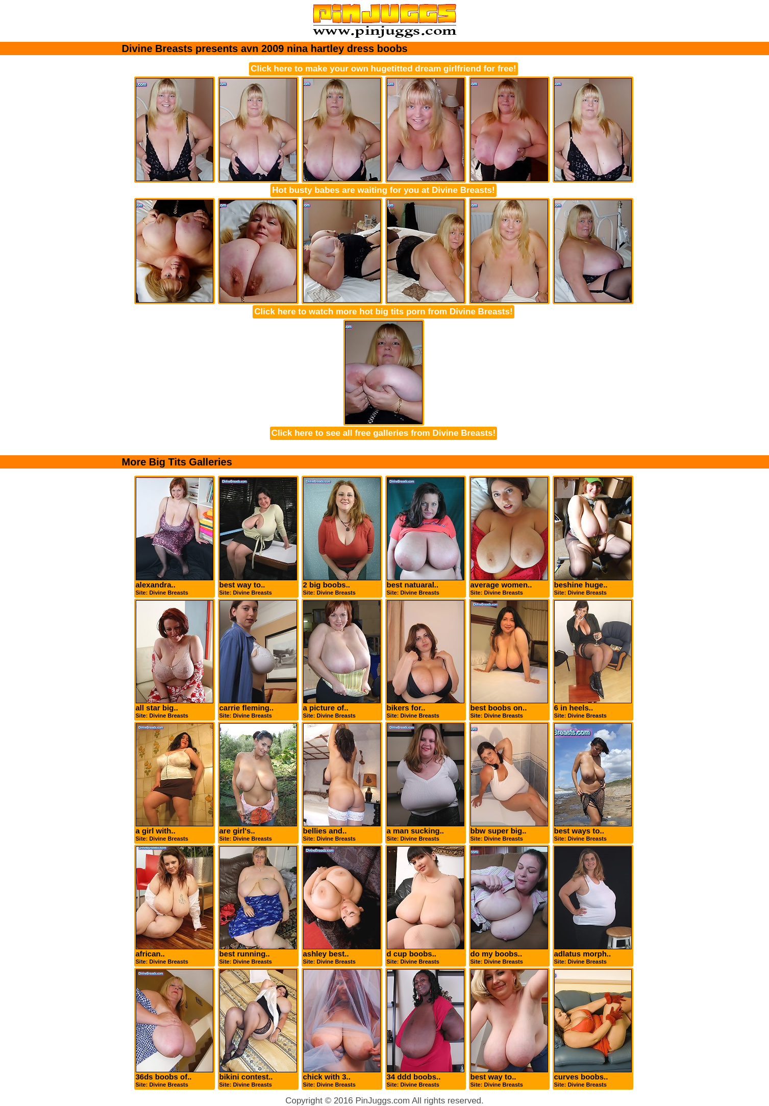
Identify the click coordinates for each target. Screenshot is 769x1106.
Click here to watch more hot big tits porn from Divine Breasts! (383, 311)
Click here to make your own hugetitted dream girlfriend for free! (383, 68)
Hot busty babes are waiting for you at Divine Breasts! (383, 190)
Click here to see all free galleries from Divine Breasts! (383, 433)
